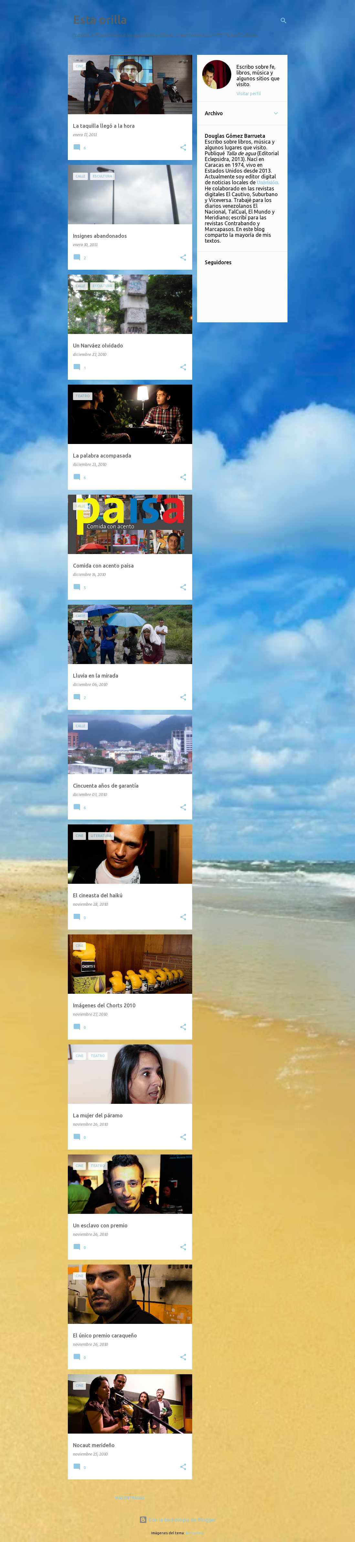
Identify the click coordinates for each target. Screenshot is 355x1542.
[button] (183, 148)
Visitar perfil (248, 93)
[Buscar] (283, 20)
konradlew (195, 1533)
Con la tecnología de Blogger (177, 1520)
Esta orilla (100, 19)
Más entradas (130, 1498)
